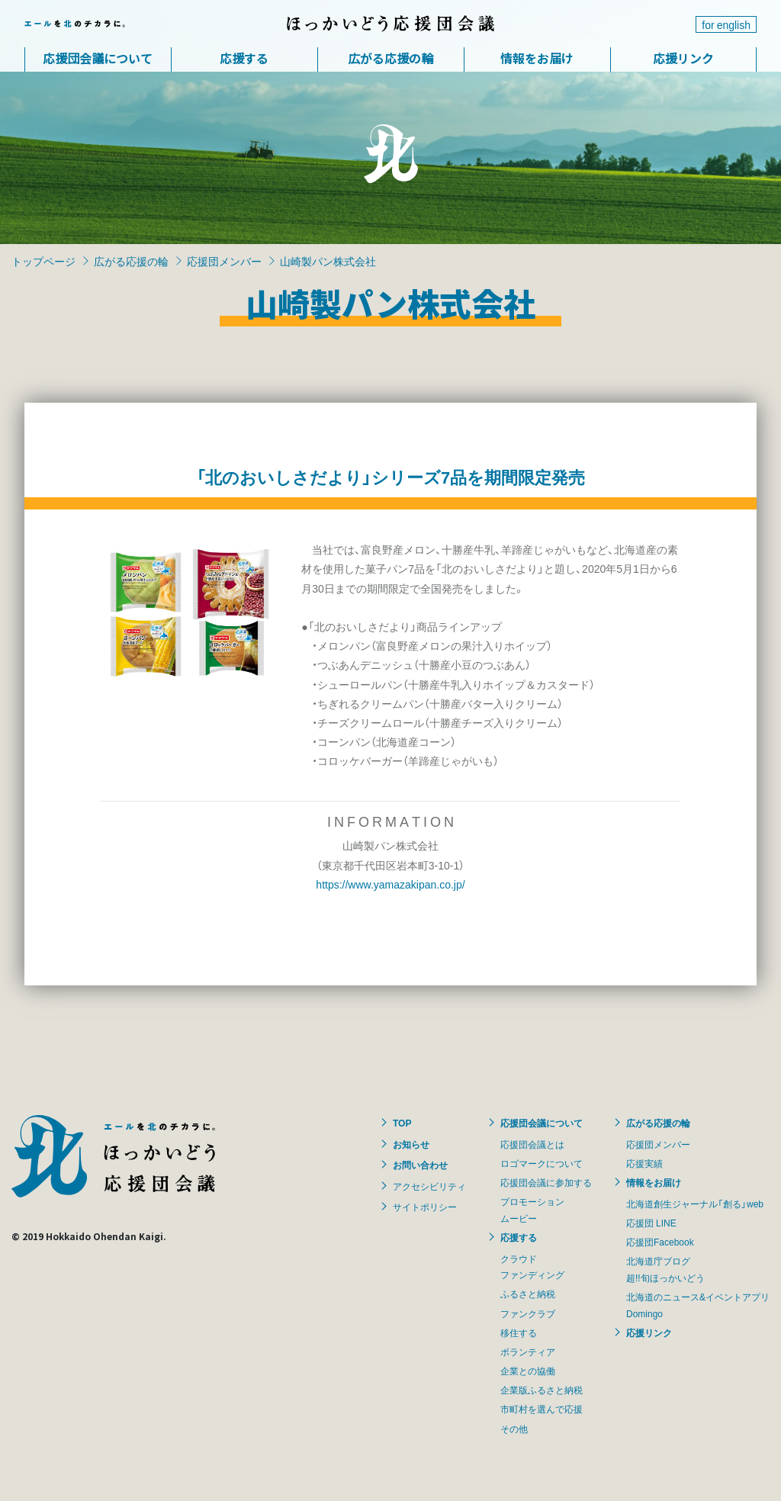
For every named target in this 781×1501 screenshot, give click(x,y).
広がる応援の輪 (390, 58)
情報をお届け (537, 58)
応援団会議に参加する (546, 1182)
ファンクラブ (527, 1313)
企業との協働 (527, 1370)
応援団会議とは (532, 1144)
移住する (518, 1332)
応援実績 (644, 1163)
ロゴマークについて (541, 1163)
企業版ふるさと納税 (541, 1390)
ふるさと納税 (527, 1293)
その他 (514, 1428)
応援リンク (683, 58)
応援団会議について (98, 58)
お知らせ (411, 1144)
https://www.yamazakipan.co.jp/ (390, 884)
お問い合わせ (420, 1165)
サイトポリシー (425, 1206)
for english (726, 24)
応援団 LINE (651, 1222)
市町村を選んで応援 (541, 1409)
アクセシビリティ (429, 1186)
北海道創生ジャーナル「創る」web (694, 1203)
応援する (244, 58)
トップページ (43, 260)
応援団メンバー (224, 260)
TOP (402, 1123)
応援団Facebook (660, 1242)
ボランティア (527, 1351)
